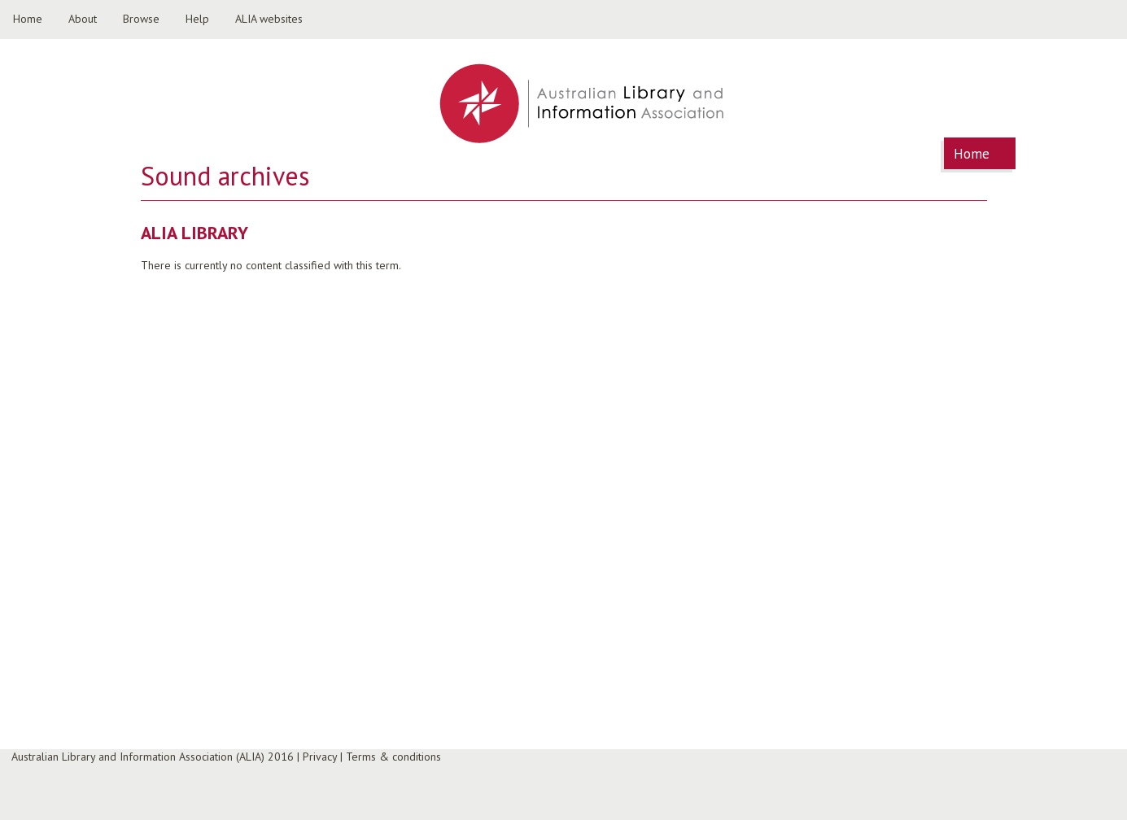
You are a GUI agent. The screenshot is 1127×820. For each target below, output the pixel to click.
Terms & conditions (393, 756)
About (82, 18)
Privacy (320, 756)
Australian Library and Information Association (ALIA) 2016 (152, 756)
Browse (141, 18)
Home (27, 18)
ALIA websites (269, 18)
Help (197, 18)
